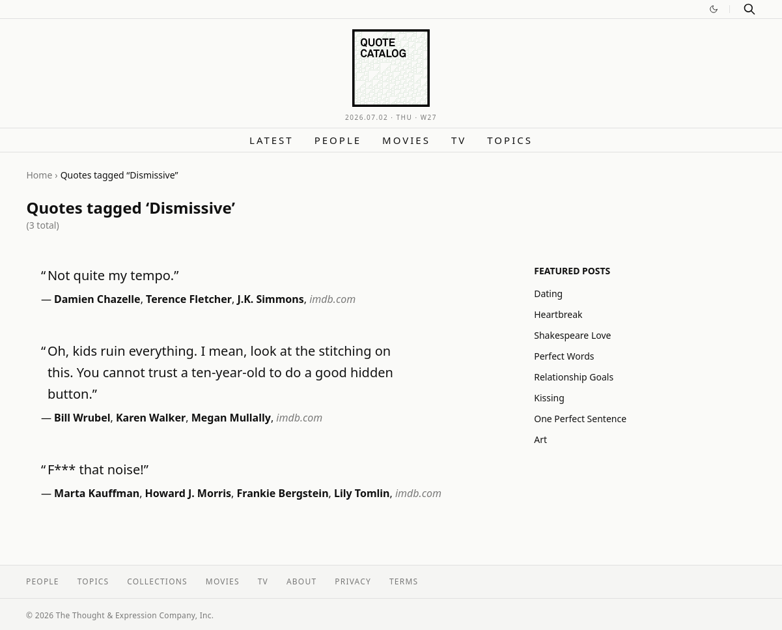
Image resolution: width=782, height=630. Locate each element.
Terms (403, 581)
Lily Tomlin (361, 493)
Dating (548, 293)
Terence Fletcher (189, 299)
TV (458, 140)
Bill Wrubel (82, 417)
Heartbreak (558, 314)
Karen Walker (151, 417)
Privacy (353, 581)
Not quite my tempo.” (113, 275)
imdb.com (332, 299)
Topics (510, 140)
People (337, 140)
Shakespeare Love (572, 335)
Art (540, 439)
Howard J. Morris (188, 493)
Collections (157, 581)
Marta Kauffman (96, 493)
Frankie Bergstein (283, 493)
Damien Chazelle (97, 299)
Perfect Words (564, 356)
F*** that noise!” (98, 469)
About (301, 581)
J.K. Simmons (270, 299)
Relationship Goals (573, 377)
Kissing (549, 398)
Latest (271, 140)
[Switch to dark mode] (713, 9)
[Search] (749, 9)
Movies (406, 140)
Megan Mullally (231, 417)
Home (40, 175)
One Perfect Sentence (580, 418)
